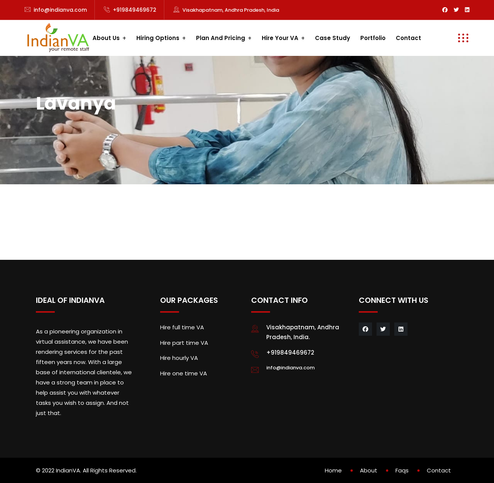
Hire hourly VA (179, 358)
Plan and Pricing (220, 38)
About (368, 470)
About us (106, 38)
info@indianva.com (60, 10)
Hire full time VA (182, 327)
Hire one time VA (183, 373)
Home (333, 470)
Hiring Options (157, 38)
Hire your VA (280, 38)
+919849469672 (134, 10)
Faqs (402, 470)
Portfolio (373, 38)
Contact (408, 38)
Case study (332, 38)
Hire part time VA (184, 343)
